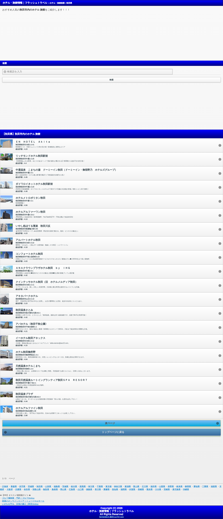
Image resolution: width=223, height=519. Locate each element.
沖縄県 (186, 489)
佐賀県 (132, 489)
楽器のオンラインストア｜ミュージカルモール (23, 501)
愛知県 (197, 486)
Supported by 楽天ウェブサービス (111, 516)
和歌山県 (37, 489)
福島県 (57, 486)
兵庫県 (18, 489)
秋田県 (40, 486)
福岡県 (124, 489)
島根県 (55, 489)
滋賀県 (214, 486)
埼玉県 (91, 486)
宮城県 (31, 486)
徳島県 (89, 489)
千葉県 (100, 486)
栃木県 (74, 486)
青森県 (14, 486)
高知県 (115, 489)
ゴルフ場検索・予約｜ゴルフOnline (18, 498)
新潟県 (128, 486)
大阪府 (10, 489)
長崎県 (141, 489)
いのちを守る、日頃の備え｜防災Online (20, 504)
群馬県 (83, 486)
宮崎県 (167, 489)
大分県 (158, 489)
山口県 (81, 489)
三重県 (205, 486)
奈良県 (27, 489)
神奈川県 (118, 486)
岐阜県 (179, 486)
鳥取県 (46, 489)
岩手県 (22, 486)
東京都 (108, 486)
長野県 (171, 486)
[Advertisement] (111, 35)
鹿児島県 (176, 489)
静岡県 (188, 486)
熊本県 (149, 489)
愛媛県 (106, 489)
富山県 (136, 486)
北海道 (5, 486)
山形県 (48, 486)
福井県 (154, 486)
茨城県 (65, 486)
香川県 (98, 489)
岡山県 (63, 489)
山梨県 (162, 486)
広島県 (72, 489)
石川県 (145, 486)
